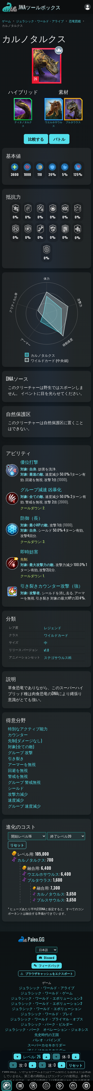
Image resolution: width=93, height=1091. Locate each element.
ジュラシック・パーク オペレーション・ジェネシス (46, 1029)
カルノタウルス (50, 894)
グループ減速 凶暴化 (41, 489)
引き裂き (16, 758)
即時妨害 (29, 551)
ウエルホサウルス (43, 874)
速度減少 (16, 800)
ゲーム (6, 21)
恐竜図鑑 (75, 21)
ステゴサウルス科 (58, 657)
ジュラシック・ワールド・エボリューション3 (46, 998)
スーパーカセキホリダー (47, 1044)
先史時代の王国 (46, 1034)
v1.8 (46, 650)
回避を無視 (18, 770)
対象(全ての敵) (21, 746)
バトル (59, 139)
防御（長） (31, 518)
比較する (36, 139)
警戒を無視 (18, 776)
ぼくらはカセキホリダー (47, 1050)
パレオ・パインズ (47, 1039)
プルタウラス (39, 880)
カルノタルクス (31, 860)
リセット (76, 1065)
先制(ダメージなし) (25, 740)
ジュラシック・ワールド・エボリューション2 (46, 1003)
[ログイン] (87, 6)
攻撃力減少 (18, 794)
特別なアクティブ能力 (28, 729)
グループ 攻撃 (20, 752)
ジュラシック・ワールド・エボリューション (46, 1008)
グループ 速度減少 (24, 806)
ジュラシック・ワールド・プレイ (47, 1013)
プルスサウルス (50, 900)
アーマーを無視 (22, 764)
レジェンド (52, 627)
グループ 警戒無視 (24, 782)
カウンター (18, 734)
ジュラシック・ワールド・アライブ (40, 21)
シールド (16, 788)
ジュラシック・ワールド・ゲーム (47, 992)
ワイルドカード (56, 635)
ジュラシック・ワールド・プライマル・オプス (46, 1018)
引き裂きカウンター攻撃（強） (51, 585)
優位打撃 (29, 462)
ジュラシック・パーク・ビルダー (47, 1024)
